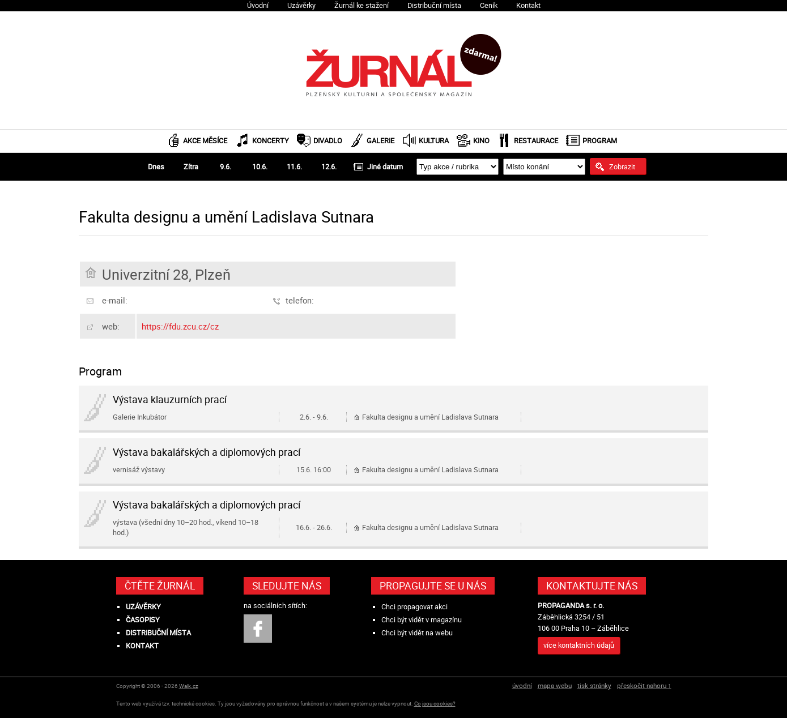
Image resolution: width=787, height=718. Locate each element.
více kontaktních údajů (578, 645)
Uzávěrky (301, 5)
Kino (481, 141)
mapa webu (555, 685)
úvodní (522, 685)
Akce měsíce (205, 141)
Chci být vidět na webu (417, 633)
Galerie (380, 141)
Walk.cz (188, 686)
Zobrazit (622, 166)
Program (599, 141)
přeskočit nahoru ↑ (644, 685)
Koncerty (270, 141)
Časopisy (143, 620)
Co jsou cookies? (435, 703)
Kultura (434, 141)
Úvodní (258, 5)
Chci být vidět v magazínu (421, 620)
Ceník (488, 5)
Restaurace (536, 141)
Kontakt (528, 5)
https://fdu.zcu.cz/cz (180, 326)
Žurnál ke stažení (361, 5)
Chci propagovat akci (414, 607)
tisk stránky (594, 685)
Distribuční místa (434, 5)
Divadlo (327, 141)
